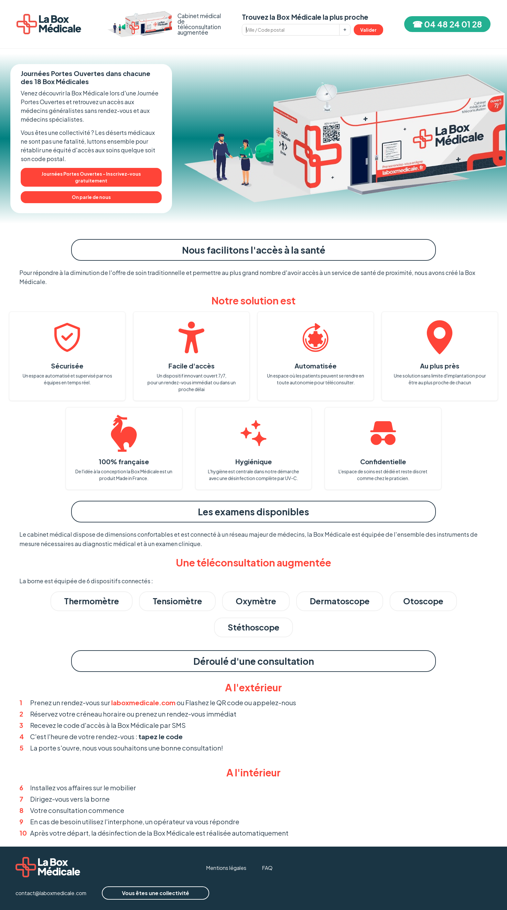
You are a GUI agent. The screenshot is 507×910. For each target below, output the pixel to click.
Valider (368, 30)
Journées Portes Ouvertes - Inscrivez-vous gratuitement (91, 177)
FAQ (267, 867)
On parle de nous (91, 197)
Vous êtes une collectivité (155, 893)
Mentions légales (226, 867)
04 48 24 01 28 (453, 24)
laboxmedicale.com (143, 702)
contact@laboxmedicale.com (51, 893)
